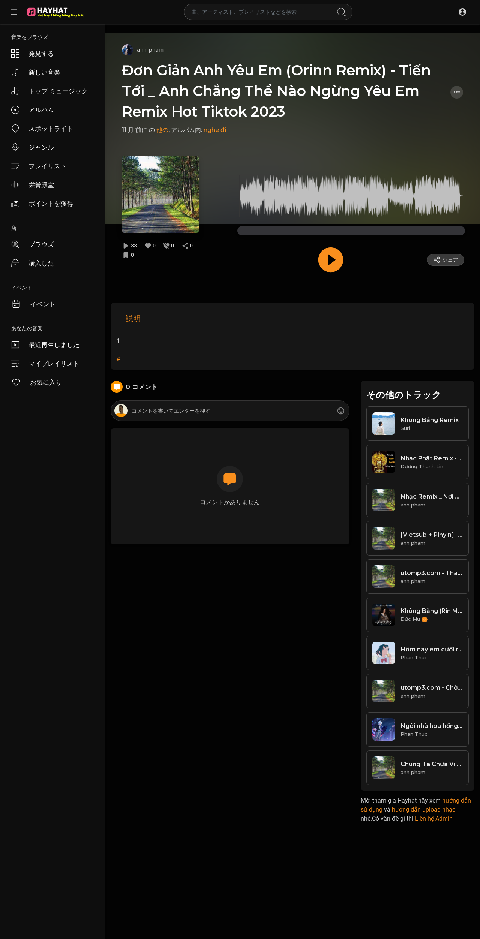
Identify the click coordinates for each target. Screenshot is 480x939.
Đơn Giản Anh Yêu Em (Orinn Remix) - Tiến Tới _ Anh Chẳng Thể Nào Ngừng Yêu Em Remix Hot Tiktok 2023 (276, 90)
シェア (445, 260)
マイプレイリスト (45, 363)
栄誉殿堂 (32, 185)
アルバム (32, 110)
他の (162, 129)
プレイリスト (39, 166)
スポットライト (42, 128)
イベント (33, 304)
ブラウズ (32, 244)
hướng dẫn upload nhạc (423, 809)
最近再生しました (45, 345)
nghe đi (215, 129)
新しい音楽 (35, 72)
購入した (32, 263)
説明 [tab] (133, 318)
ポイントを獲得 (42, 203)
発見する (32, 53)
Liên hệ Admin (434, 818)
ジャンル (32, 147)
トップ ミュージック (49, 91)
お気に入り (36, 382)
